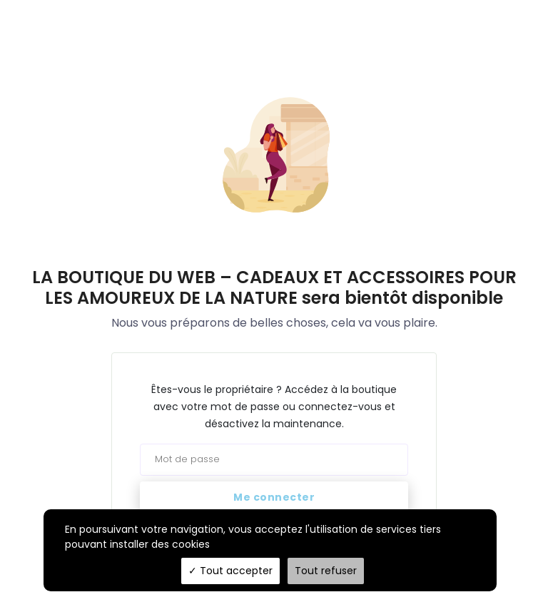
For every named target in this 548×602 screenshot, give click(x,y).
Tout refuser (326, 570)
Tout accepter (230, 570)
